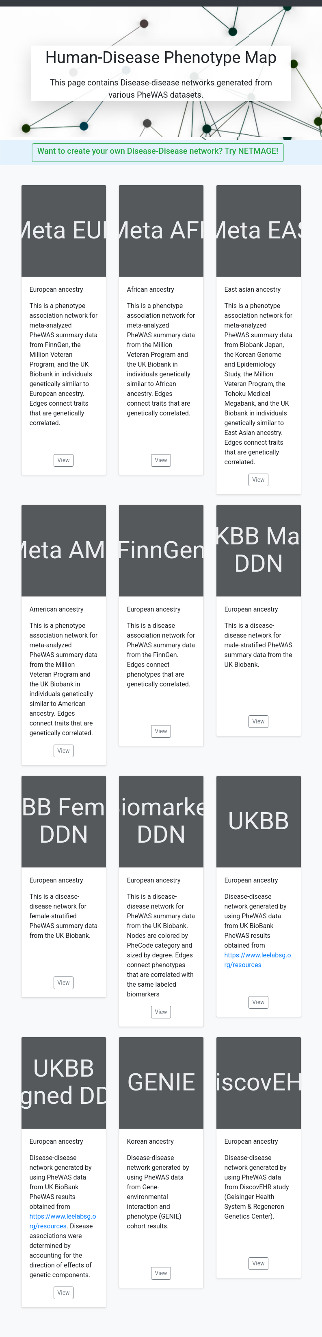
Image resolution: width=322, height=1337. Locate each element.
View (63, 460)
